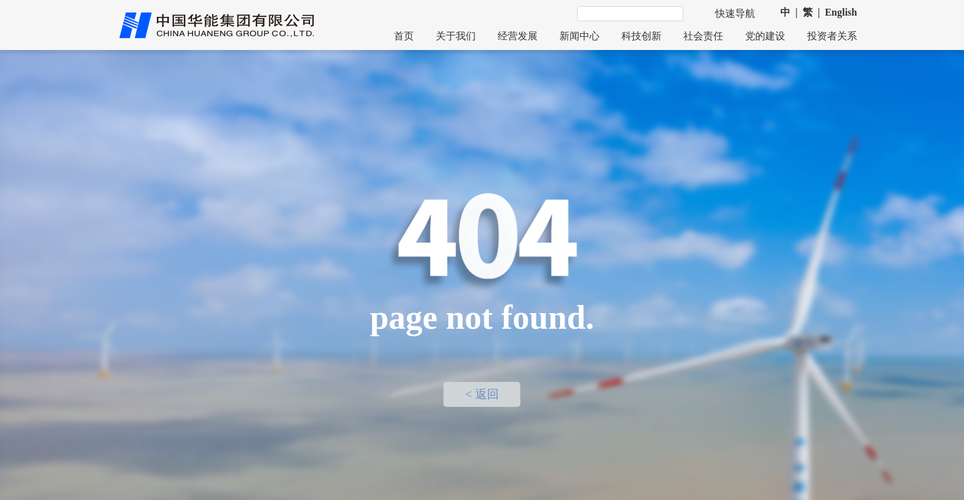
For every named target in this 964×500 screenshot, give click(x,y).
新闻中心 (580, 36)
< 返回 (481, 394)
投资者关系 (832, 36)
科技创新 (641, 36)
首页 (404, 36)
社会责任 (703, 36)
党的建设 (765, 36)
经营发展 (518, 36)
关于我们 (456, 36)
